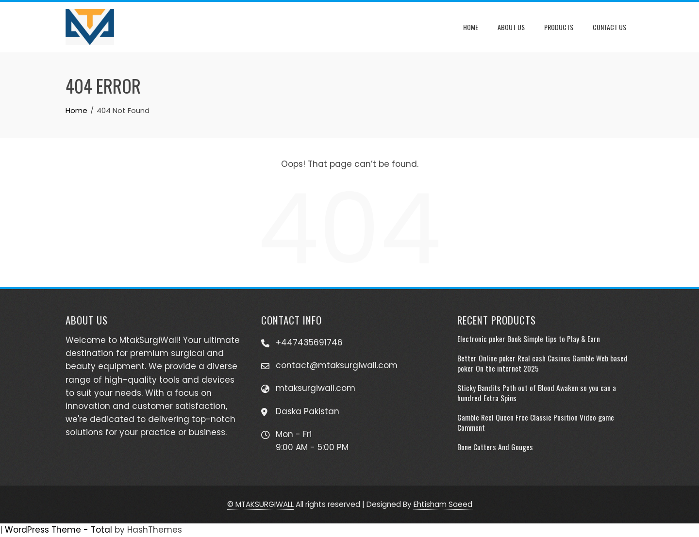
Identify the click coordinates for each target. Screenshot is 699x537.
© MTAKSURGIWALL (260, 504)
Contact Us (609, 27)
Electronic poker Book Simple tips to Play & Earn (528, 338)
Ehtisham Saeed (443, 504)
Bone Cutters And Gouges (495, 447)
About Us (511, 27)
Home (470, 27)
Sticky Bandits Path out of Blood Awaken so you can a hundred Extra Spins (536, 392)
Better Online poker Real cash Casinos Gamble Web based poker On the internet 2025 (542, 363)
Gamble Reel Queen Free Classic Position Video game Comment (535, 422)
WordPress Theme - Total (58, 530)
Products (558, 27)
